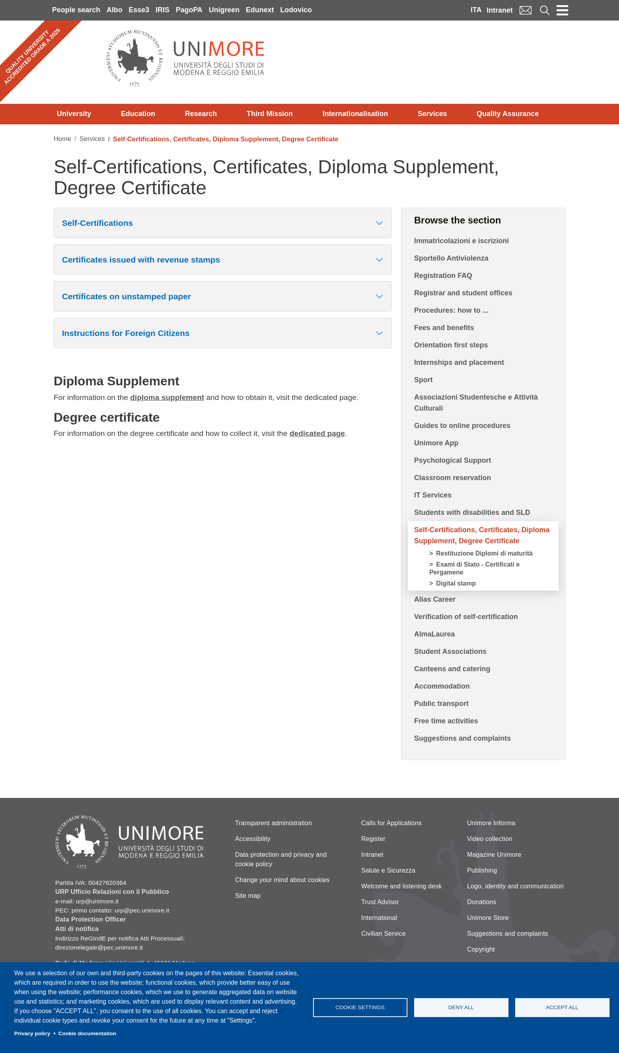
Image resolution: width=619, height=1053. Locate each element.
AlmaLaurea (434, 634)
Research (201, 114)
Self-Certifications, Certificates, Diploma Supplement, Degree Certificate (482, 535)
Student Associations (450, 651)
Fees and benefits (444, 328)
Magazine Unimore (494, 854)
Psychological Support (452, 460)
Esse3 (139, 10)
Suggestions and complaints (462, 738)
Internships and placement (459, 362)
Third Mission (270, 114)
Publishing (482, 870)
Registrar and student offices (463, 293)
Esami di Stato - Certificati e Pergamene (474, 568)
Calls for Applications (391, 823)
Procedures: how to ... (451, 310)
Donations (481, 902)
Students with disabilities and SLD (472, 512)
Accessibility (252, 838)
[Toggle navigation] (562, 10)
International (379, 917)
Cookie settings (360, 1007)
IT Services (433, 495)
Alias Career (435, 599)
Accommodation (442, 686)
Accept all (562, 1007)
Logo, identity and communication (515, 886)
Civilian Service (383, 933)
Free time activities (446, 721)
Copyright (481, 949)
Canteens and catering (452, 669)
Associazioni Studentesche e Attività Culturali (476, 402)
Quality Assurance (507, 114)
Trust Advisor (380, 902)
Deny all (461, 1007)
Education (138, 114)
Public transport (441, 704)
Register (373, 838)
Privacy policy (32, 1033)
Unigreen (224, 10)
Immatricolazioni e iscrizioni (461, 241)
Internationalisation (355, 114)
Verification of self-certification (466, 617)
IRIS (162, 10)
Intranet (500, 10)
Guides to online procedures (462, 426)
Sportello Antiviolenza (451, 258)
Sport (423, 380)
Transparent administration (273, 823)
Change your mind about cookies (282, 880)
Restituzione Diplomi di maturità (484, 553)
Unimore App (436, 443)
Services (432, 114)
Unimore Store (488, 917)
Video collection (489, 838)
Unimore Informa (491, 823)
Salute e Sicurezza (388, 870)
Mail (525, 10)
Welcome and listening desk (401, 886)
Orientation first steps (451, 345)
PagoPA (189, 10)
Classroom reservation (452, 478)
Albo (114, 10)
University (74, 114)
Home (62, 139)
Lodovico (296, 10)
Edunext (260, 10)
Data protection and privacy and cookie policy (280, 859)
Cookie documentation (87, 1033)
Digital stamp (456, 583)
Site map (248, 895)
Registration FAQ (443, 276)
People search (76, 10)
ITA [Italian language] (476, 10)
